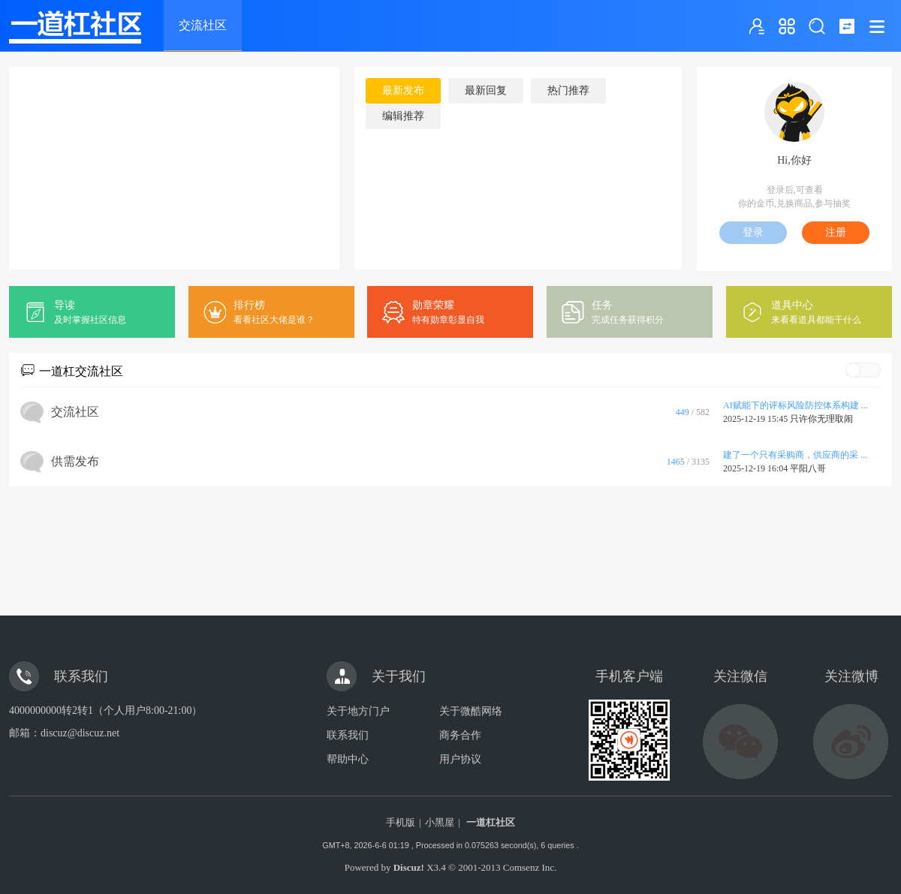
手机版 (400, 822)
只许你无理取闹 (821, 419)
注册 (835, 232)
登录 (753, 232)
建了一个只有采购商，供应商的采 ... (795, 455)
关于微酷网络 (470, 711)
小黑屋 (439, 822)
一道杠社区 (490, 822)
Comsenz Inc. (529, 867)
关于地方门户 (358, 711)
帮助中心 (348, 759)
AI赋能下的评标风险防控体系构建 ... (795, 405)
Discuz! (408, 867)
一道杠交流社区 (81, 371)
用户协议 (460, 759)
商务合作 (460, 735)
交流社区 (203, 25)
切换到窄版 (847, 26)
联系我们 (348, 735)
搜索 (817, 26)
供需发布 (75, 461)
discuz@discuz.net (80, 733)
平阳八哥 (808, 468)
